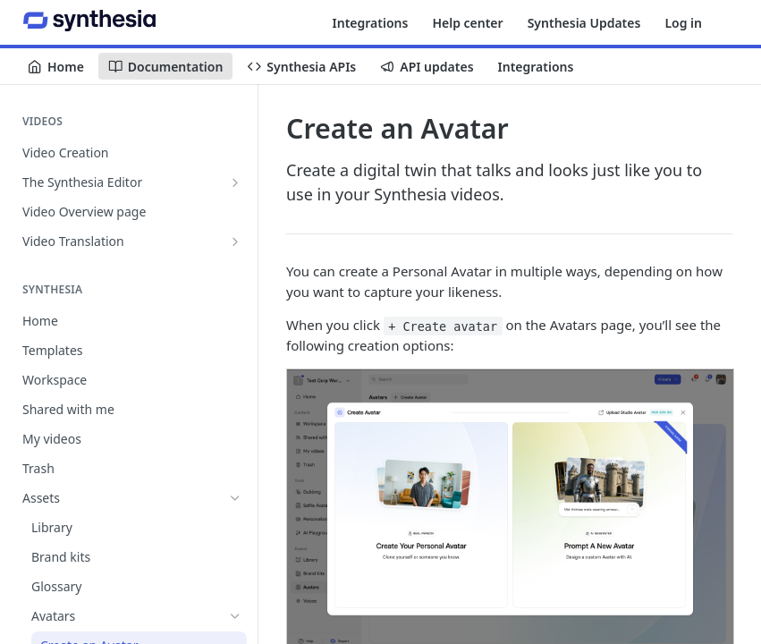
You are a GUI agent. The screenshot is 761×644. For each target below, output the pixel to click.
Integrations (371, 22)
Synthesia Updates (584, 22)
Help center (467, 22)
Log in (683, 22)
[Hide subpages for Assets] (235, 498)
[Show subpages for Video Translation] (235, 241)
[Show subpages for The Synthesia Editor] (235, 182)
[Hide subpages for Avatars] (235, 616)
